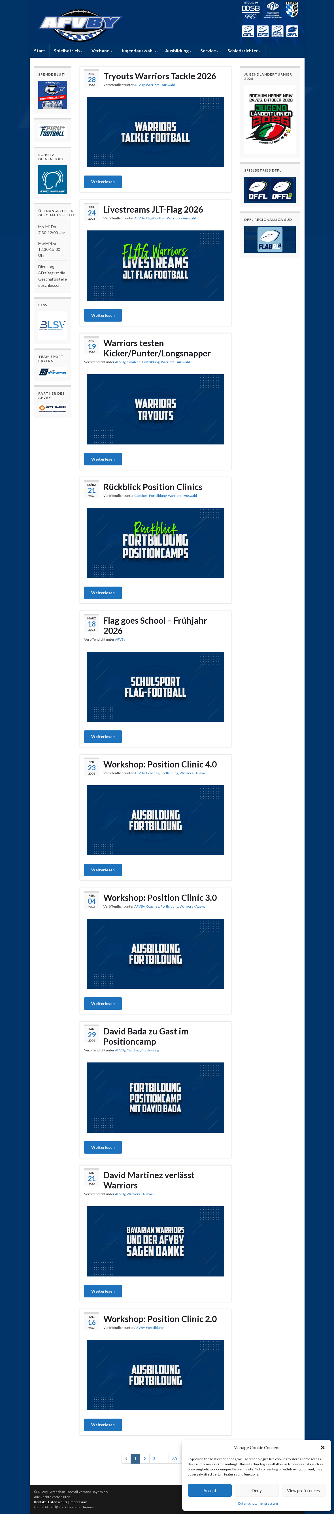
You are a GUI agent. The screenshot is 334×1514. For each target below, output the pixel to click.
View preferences (303, 1490)
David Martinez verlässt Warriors (149, 1180)
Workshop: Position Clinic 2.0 (160, 1319)
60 (174, 1458)
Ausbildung (178, 50)
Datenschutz (248, 1503)
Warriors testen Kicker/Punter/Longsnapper (157, 348)
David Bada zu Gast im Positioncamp (146, 1036)
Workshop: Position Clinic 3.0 (160, 897)
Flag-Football (155, 218)
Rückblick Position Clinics (152, 487)
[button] (323, 1447)
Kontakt (40, 1502)
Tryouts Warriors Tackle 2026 (159, 76)
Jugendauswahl (138, 50)
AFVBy (139, 85)
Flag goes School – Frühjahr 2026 (155, 625)
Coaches (141, 495)
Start (39, 50)
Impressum (269, 1503)
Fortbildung (150, 362)
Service (209, 50)
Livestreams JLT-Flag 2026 (153, 209)
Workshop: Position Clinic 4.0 (160, 764)
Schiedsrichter (244, 50)
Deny (257, 1490)
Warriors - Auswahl (160, 85)
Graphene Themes (79, 1507)
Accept (209, 1490)
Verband (102, 50)
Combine (134, 362)
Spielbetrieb (68, 50)
